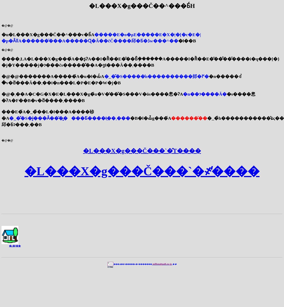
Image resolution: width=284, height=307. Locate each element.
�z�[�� (15, 246)
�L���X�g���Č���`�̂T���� (142, 150)
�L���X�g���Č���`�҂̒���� (141, 171)
